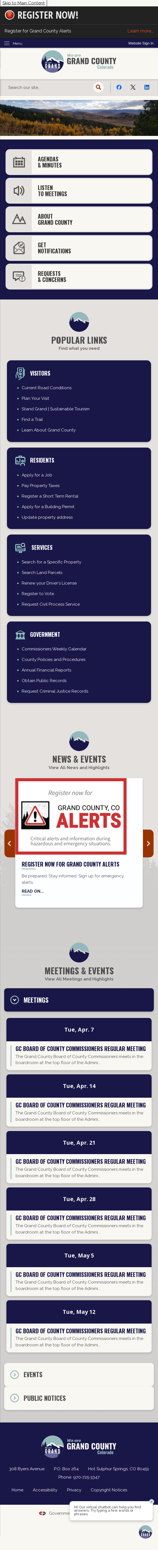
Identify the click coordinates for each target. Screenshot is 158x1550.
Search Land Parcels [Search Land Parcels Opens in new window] (42, 572)
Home (17, 1489)
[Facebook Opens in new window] (119, 87)
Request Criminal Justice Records (55, 691)
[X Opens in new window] (132, 87)
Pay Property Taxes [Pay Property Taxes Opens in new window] (41, 485)
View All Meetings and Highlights (79, 979)
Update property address (47, 517)
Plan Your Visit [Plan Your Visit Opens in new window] (35, 398)
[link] (141, 43)
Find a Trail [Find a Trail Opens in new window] (32, 419)
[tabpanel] (79, 1187)
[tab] (79, 1000)
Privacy (74, 1489)
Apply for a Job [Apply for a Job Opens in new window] (37, 475)
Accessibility (45, 1489)
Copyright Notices (109, 1489)
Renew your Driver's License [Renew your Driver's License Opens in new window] (49, 583)
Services (41, 547)
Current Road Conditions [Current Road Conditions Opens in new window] (46, 387)
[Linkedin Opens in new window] (146, 87)
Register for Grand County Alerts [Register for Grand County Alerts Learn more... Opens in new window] (79, 31)
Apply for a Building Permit (48, 506)
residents (42, 460)
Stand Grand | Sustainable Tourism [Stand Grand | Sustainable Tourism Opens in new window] (56, 408)
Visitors (40, 373)
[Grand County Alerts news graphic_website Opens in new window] (79, 816)
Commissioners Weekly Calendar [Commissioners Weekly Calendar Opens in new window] (54, 649)
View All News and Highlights (79, 767)
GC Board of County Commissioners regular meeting (81, 1049)
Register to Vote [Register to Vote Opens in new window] (38, 593)
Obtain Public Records (44, 680)
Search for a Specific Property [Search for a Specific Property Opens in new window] (51, 562)
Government (45, 634)
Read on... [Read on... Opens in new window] (33, 891)
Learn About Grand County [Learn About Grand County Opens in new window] (49, 430)
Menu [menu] (17, 43)
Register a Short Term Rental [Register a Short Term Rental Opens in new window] (50, 496)
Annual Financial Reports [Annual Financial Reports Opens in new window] (46, 670)
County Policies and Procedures (53, 659)
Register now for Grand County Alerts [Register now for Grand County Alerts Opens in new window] (70, 864)
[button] (98, 87)
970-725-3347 (86, 1477)
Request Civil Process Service (51, 604)
